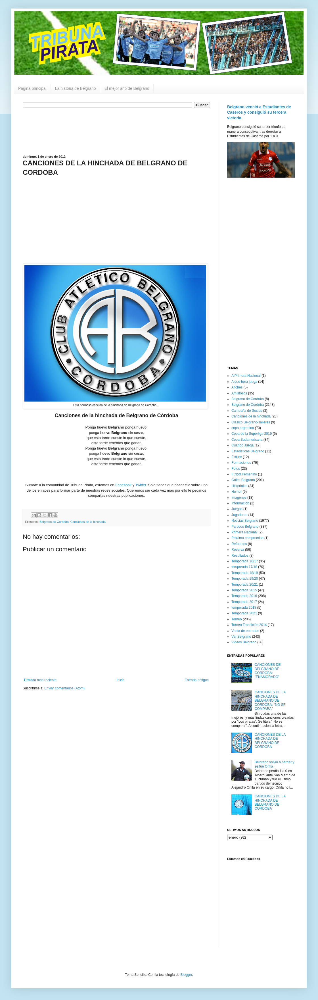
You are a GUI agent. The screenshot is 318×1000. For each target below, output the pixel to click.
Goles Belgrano (243, 480)
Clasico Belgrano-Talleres (250, 422)
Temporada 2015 (244, 590)
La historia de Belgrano (75, 88)
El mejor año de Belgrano (126, 88)
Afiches (236, 387)
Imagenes (238, 498)
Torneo (236, 619)
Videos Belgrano (243, 642)
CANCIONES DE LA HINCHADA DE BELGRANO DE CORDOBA (270, 741)
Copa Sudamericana (246, 440)
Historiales (239, 486)
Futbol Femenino (244, 474)
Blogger (186, 975)
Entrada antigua (197, 680)
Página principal (32, 88)
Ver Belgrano (241, 637)
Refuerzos (239, 544)
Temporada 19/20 (244, 579)
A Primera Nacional (246, 376)
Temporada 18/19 (244, 573)
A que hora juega (244, 382)
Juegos (236, 509)
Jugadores (239, 515)
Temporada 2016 (244, 596)
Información (240, 503)
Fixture (236, 457)
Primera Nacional (244, 532)
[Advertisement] (116, 131)
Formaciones (241, 463)
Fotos (235, 469)
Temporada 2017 (244, 602)
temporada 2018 (243, 608)
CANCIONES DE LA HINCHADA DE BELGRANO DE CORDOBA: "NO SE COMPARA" (270, 700)
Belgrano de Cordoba (54, 521)
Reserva (237, 550)
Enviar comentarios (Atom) (64, 688)
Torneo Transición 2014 (249, 625)
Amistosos (239, 393)
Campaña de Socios (246, 411)
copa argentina (242, 428)
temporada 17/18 (244, 567)
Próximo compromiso (247, 538)
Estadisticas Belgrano (247, 451)
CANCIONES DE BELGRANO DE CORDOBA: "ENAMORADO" (268, 671)
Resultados (239, 556)
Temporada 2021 (244, 613)
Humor (236, 492)
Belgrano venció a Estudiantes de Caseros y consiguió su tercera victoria (259, 112)
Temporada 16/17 (244, 561)
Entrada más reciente (40, 680)
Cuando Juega (242, 445)
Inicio (121, 680)
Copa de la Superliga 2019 (251, 434)
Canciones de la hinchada (88, 521)
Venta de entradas (245, 631)
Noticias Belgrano (244, 521)
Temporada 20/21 (244, 585)
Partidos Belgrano (244, 527)
